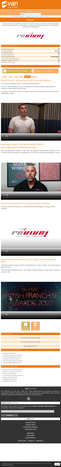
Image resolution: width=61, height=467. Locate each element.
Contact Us (31, 440)
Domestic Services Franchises (11, 359)
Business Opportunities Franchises (13, 361)
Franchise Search (30, 422)
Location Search (30, 424)
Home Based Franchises (10, 381)
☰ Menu (30, 11)
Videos (46, 16)
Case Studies (18, 77)
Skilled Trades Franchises (10, 377)
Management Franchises (10, 379)
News (11, 77)
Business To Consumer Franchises (12, 370)
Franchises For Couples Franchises (13, 375)
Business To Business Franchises (12, 355)
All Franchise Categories (18, 16)
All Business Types (30, 429)
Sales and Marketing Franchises (12, 362)
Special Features (30, 437)
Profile (4, 77)
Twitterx (28, 398)
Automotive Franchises (9, 353)
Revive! (42, 16)
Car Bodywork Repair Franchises (32, 16)
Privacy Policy (22, 440)
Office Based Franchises (10, 373)
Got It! (57, 464)
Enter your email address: (17, 408)
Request (34, 77)
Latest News (30, 433)
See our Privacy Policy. (7, 465)
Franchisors (39, 440)
